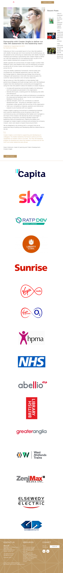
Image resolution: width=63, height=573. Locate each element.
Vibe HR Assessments (28, 550)
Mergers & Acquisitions (28, 558)
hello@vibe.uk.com (8, 555)
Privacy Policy (7, 563)
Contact (25, 561)
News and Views (27, 560)
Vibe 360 (25, 551)
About (24, 545)
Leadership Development (29, 554)
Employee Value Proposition (30, 557)
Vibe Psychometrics (28, 553)
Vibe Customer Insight (28, 548)
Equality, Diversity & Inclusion (30, 555)
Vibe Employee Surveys (29, 547)
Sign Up (54, 546)
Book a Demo (47, 2)
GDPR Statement (15, 563)
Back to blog (10, 156)
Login (36, 2)
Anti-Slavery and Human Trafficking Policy (14, 564)
